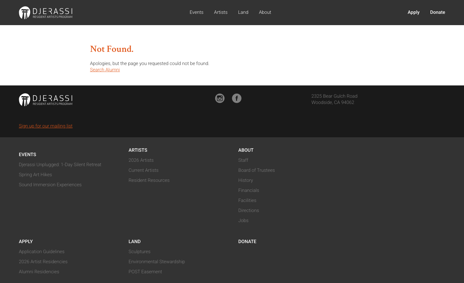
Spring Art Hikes (35, 174)
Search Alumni (105, 70)
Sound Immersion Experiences (50, 185)
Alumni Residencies (39, 272)
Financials (248, 190)
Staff (243, 160)
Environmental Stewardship (156, 261)
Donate (437, 12)
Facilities (247, 200)
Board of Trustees (256, 170)
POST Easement (145, 272)
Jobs (243, 220)
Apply (414, 12)
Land (243, 12)
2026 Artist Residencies (43, 261)
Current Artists (143, 170)
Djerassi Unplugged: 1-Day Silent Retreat (60, 164)
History (245, 180)
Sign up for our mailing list (46, 126)
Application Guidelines (41, 251)
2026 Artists (141, 160)
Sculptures (139, 251)
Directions (248, 210)
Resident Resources (149, 180)
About (265, 12)
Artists (220, 12)
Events (197, 12)
